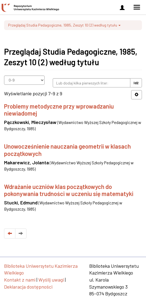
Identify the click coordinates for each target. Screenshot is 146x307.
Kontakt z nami (19, 280)
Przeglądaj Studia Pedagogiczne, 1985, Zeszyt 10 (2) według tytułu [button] (64, 25)
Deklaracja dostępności (28, 287)
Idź (136, 82)
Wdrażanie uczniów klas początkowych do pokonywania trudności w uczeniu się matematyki (68, 190)
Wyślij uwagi (51, 280)
